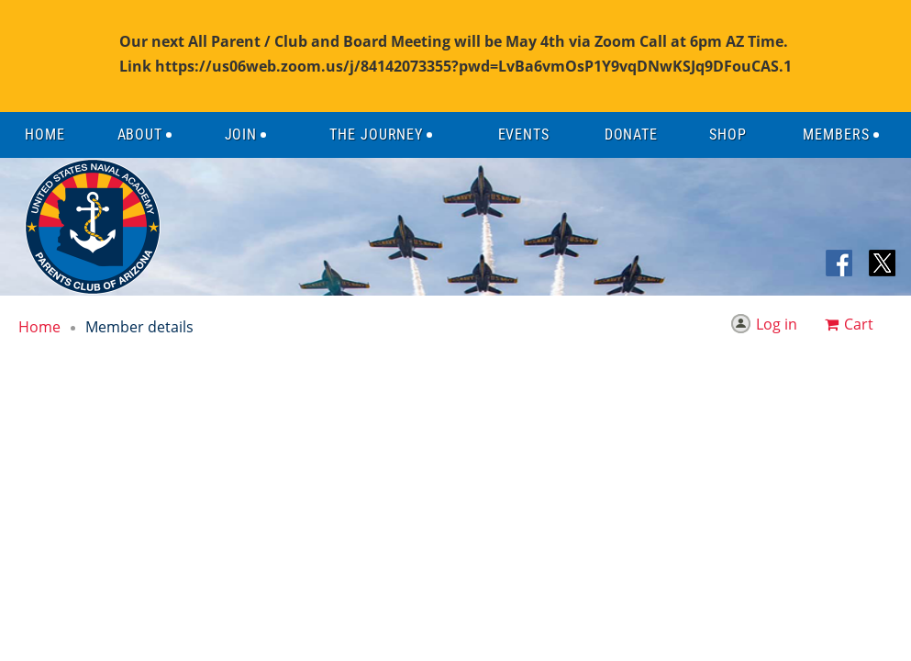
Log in (776, 324)
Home (39, 327)
